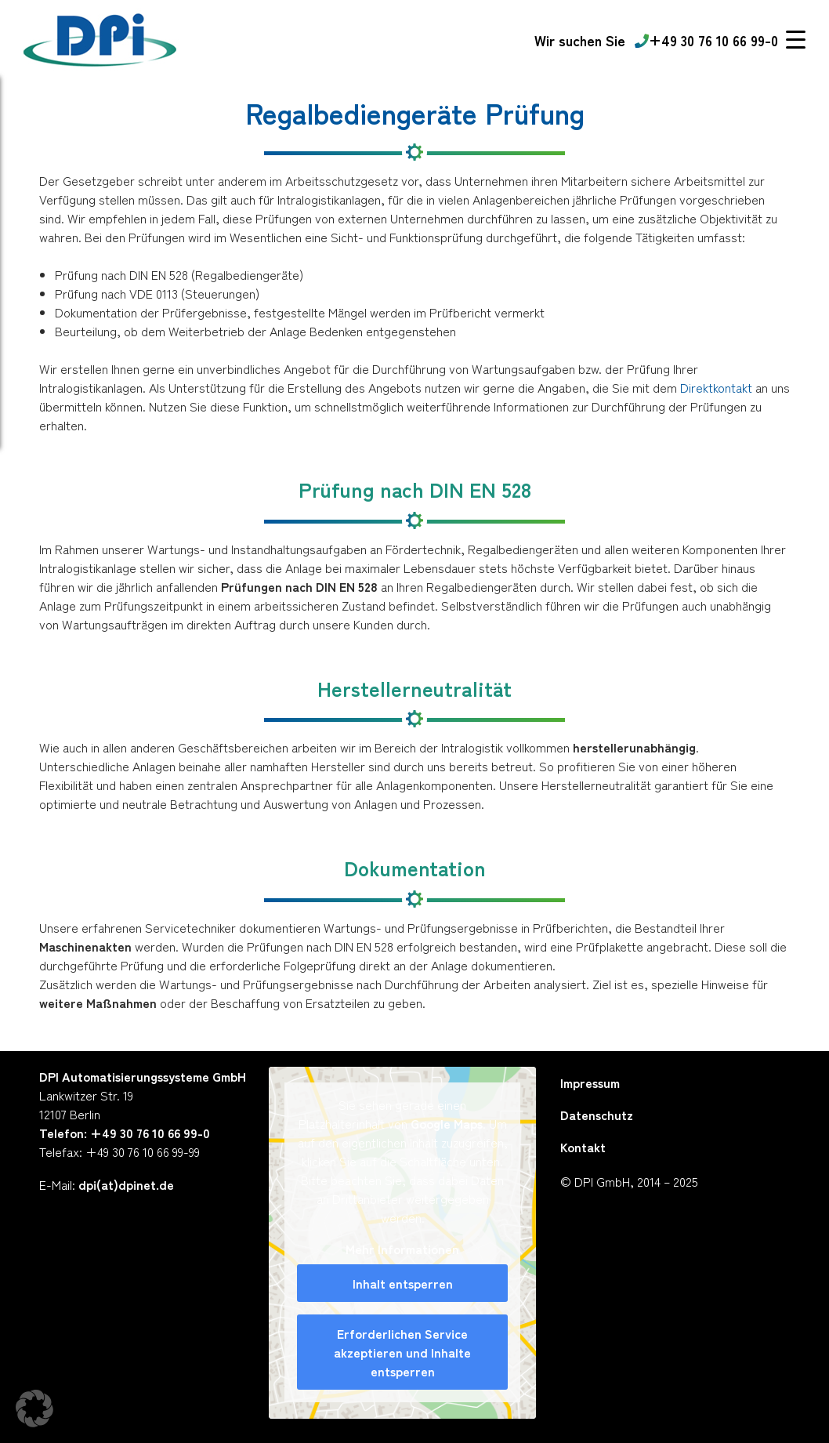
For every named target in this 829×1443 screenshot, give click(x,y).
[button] (34, 1408)
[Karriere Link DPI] (579, 40)
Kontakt (583, 1146)
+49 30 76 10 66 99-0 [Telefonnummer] (706, 40)
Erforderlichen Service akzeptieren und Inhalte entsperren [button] (403, 1352)
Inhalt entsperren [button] (403, 1283)
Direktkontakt (716, 387)
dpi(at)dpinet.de (126, 1184)
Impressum (590, 1082)
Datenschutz (596, 1114)
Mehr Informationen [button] (403, 1248)
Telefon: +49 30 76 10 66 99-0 (124, 1132)
